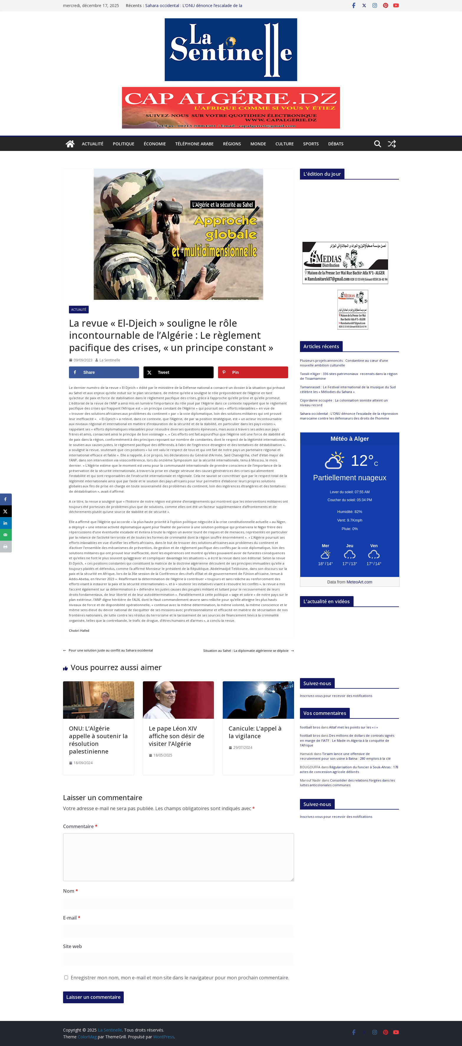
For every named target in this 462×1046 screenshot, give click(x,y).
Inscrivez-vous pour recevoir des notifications (336, 695)
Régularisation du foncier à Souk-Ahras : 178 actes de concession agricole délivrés (349, 769)
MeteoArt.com (359, 582)
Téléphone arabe (194, 144)
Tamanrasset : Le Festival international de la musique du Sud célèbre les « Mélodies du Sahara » (348, 389)
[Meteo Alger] (349, 546)
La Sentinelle (110, 360)
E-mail (71, 918)
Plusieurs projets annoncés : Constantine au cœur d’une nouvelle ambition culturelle (344, 363)
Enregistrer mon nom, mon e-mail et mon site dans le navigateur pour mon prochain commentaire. (180, 977)
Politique (123, 144)
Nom (70, 891)
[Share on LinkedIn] (6, 523)
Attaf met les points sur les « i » (354, 727)
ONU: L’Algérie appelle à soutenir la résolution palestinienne (98, 739)
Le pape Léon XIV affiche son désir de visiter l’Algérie (176, 736)
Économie (155, 144)
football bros (310, 727)
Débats (336, 144)
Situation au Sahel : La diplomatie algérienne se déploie (248, 650)
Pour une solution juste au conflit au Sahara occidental (108, 650)
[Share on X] (178, 372)
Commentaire (80, 826)
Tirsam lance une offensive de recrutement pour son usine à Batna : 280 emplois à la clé (345, 756)
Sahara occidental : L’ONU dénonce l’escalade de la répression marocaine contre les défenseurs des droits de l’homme (349, 416)
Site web (72, 946)
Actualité (92, 144)
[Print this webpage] (6, 546)
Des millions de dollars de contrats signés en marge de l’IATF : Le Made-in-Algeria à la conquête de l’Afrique (347, 740)
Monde (258, 144)
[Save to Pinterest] (253, 372)
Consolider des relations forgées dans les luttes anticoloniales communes (347, 782)
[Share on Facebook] (104, 372)
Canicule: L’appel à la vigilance (255, 732)
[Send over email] (6, 535)
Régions (232, 144)
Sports (311, 144)
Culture (284, 144)
